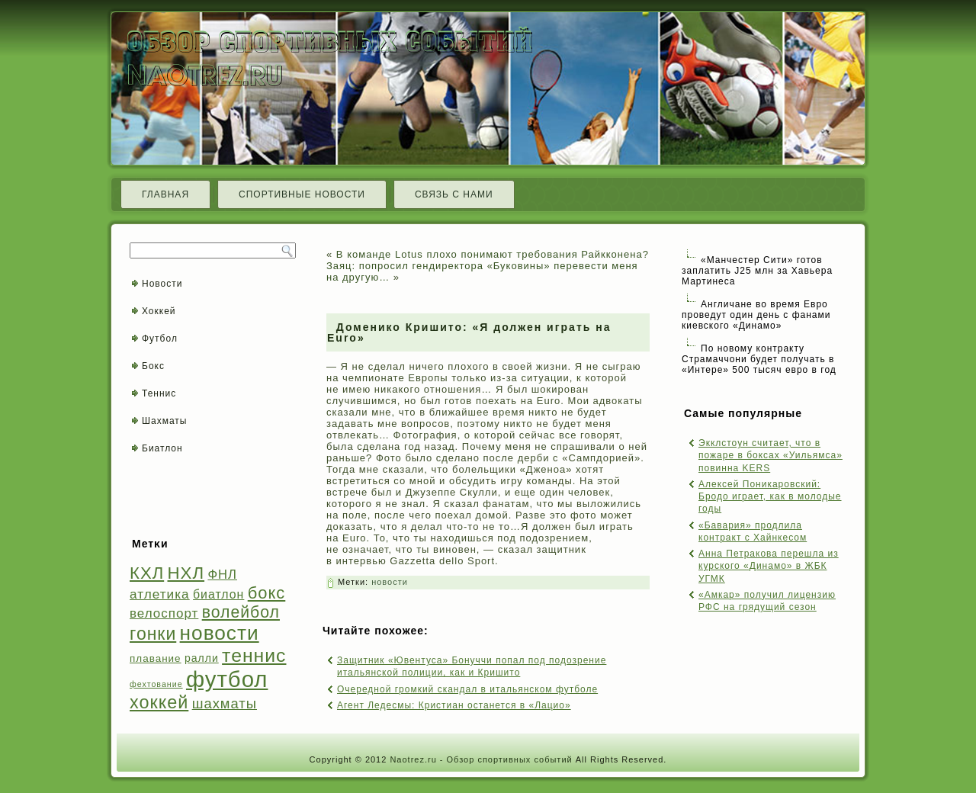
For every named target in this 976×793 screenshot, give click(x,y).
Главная (165, 194)
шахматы (224, 703)
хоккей (159, 702)
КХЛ (147, 573)
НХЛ (186, 573)
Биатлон (162, 448)
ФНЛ (222, 574)
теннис (254, 655)
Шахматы (164, 421)
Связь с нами (454, 194)
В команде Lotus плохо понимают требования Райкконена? (492, 254)
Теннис (159, 393)
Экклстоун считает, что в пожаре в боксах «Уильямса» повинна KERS (770, 456)
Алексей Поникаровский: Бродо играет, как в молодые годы (770, 497)
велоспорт (164, 613)
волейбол (241, 612)
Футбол (160, 338)
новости (219, 632)
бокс (267, 592)
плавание (155, 658)
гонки (153, 634)
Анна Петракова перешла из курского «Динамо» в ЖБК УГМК (768, 566)
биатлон (218, 594)
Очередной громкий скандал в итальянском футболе (467, 689)
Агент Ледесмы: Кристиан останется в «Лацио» (454, 705)
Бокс (153, 366)
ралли (202, 658)
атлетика (160, 594)
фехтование (156, 684)
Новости (162, 283)
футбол (227, 679)
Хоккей (159, 311)
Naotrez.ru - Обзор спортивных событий (481, 759)
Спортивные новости (302, 194)
